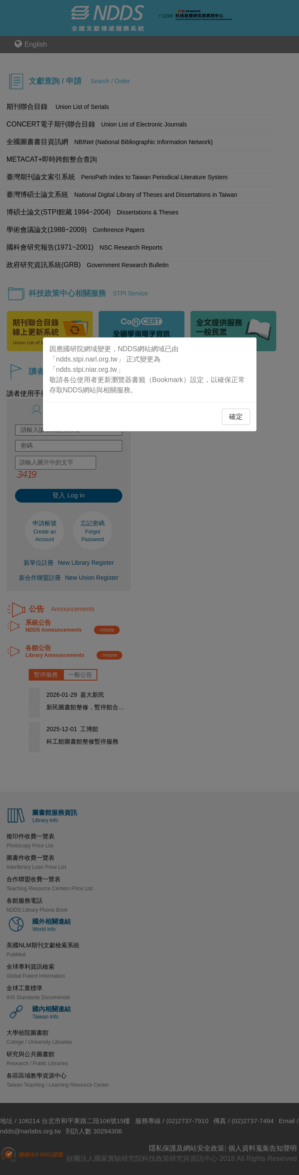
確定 (236, 416)
